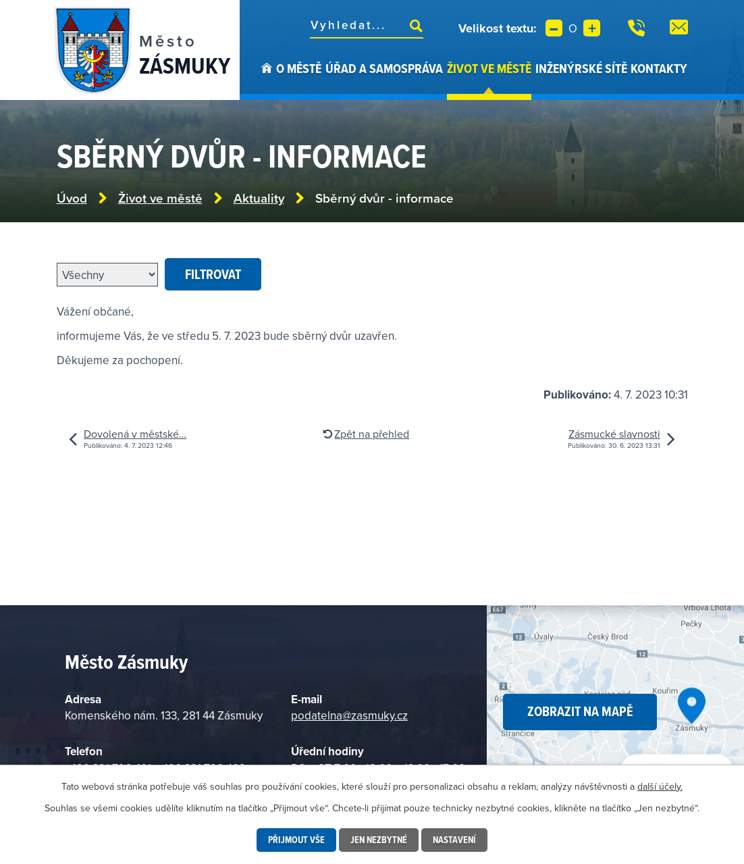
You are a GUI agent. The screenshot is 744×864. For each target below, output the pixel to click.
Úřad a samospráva (384, 68)
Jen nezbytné (378, 839)
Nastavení (454, 839)
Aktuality (259, 198)
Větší (591, 28)
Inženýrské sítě (581, 68)
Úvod (266, 80)
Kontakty (659, 68)
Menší (554, 28)
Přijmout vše (296, 839)
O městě (298, 68)
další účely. (660, 786)
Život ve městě (489, 68)
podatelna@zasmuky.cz (349, 715)
